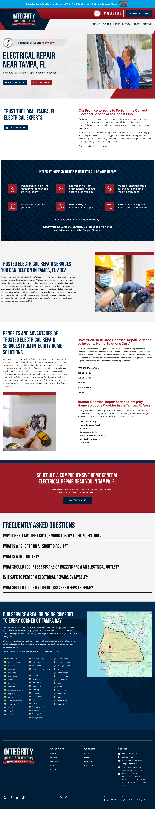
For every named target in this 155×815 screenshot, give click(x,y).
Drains (116, 24)
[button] (77, 506)
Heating (137, 24)
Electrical (126, 24)
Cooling (97, 24)
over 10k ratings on (23, 42)
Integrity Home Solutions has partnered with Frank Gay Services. (71, 4)
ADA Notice (65, 803)
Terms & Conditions (123, 803)
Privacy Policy (109, 803)
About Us (147, 24)
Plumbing (107, 24)
